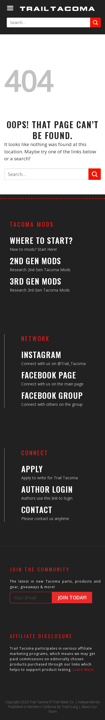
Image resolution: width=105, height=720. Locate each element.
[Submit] (95, 22)
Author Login (47, 489)
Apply (32, 469)
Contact (36, 509)
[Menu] (10, 8)
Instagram (41, 354)
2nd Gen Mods (35, 260)
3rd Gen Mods (35, 281)
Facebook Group (52, 395)
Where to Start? (41, 240)
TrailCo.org (70, 706)
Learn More (83, 669)
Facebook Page (48, 375)
